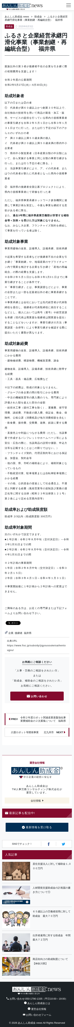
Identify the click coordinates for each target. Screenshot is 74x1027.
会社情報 (36, 800)
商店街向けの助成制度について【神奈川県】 (50, 961)
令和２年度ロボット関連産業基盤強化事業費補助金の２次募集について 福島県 (37, 719)
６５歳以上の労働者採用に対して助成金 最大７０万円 (52, 913)
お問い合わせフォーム (37, 1014)
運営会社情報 (37, 1009)
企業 (10, 633)
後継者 (18, 633)
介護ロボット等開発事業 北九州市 (38, 732)
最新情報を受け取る (37, 827)
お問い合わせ (37, 696)
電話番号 (53, 5)
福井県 (27, 633)
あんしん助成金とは (37, 1003)
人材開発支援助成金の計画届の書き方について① (52, 890)
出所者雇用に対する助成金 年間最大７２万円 (52, 937)
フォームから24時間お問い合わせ (61, 5)
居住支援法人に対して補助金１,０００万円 (52, 866)
